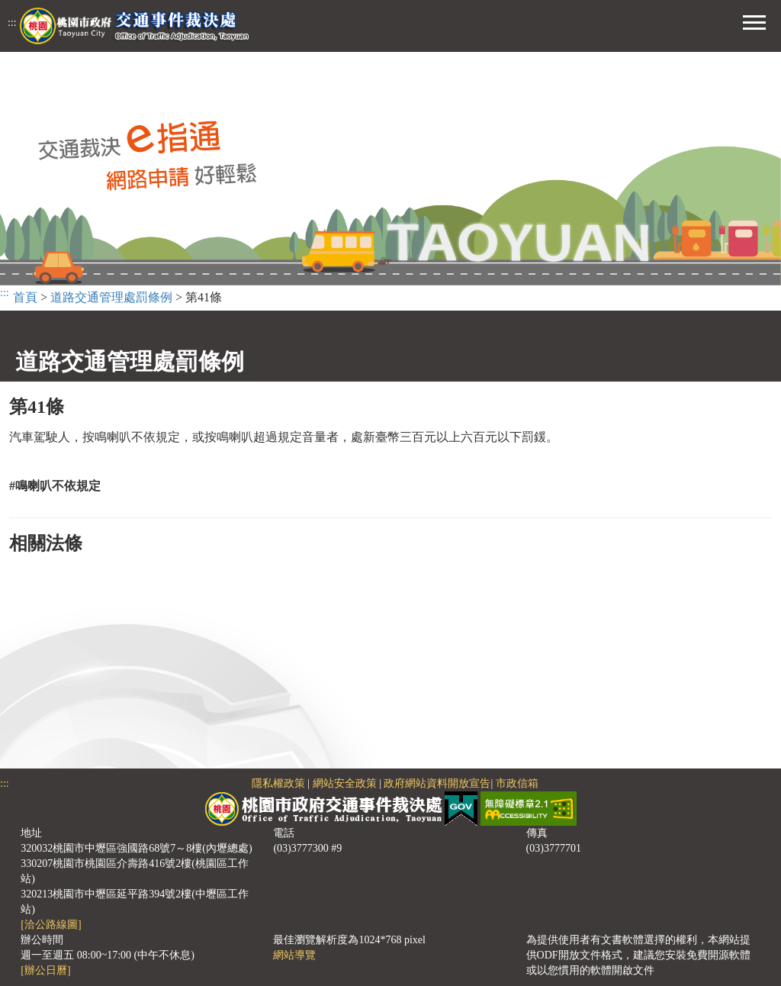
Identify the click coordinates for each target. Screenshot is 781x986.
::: (12, 22)
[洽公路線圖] (51, 924)
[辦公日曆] (45, 970)
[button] (754, 20)
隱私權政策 (278, 783)
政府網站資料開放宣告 (437, 783)
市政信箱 (517, 783)
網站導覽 (294, 955)
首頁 (25, 297)
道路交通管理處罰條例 (111, 297)
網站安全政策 (345, 783)
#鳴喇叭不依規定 (55, 485)
